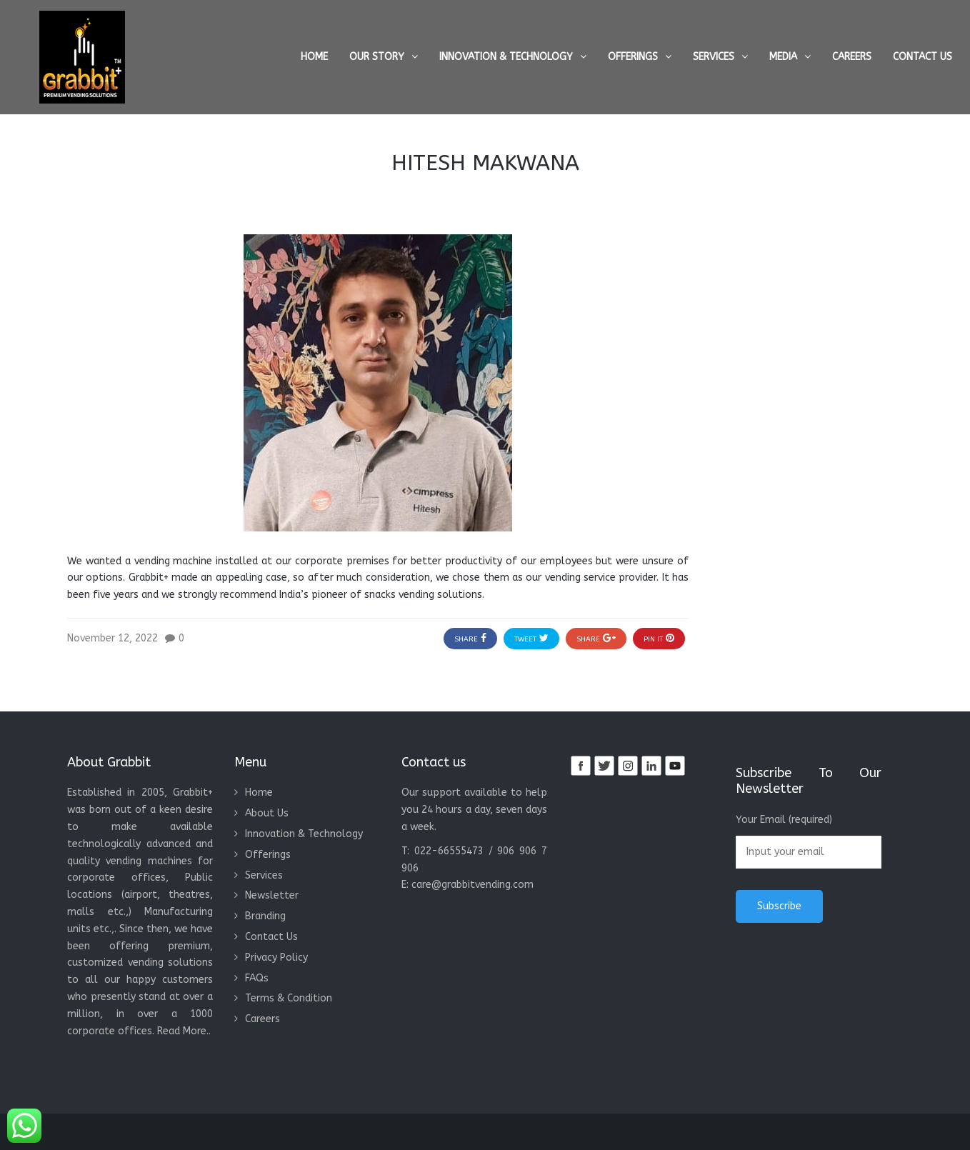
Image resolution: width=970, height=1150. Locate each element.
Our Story (376, 57)
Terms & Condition (288, 998)
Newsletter (272, 895)
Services (713, 57)
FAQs (257, 978)
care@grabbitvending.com (472, 885)
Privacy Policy (276, 957)
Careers (851, 57)
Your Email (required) (808, 841)
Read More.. (184, 1031)
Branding (265, 916)
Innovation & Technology (506, 57)
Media (783, 57)
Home (314, 57)
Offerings (633, 57)
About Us (267, 813)
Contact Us (922, 57)
